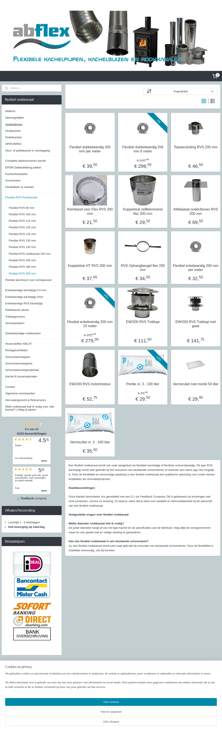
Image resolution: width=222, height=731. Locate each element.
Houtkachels (13, 130)
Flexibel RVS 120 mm (22, 227)
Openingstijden (14, 117)
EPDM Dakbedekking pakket (23, 167)
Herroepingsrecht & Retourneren (25, 400)
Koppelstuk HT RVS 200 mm (90, 266)
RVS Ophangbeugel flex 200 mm (143, 268)
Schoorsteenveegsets (18, 363)
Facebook (156, 680)
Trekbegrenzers (15, 316)
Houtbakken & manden (19, 187)
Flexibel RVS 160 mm (22, 260)
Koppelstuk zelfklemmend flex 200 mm (142, 211)
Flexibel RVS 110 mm (22, 220)
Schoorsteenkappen (17, 357)
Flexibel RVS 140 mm (22, 247)
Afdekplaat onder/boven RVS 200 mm (195, 211)
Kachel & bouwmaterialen (21, 376)
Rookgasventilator (16, 350)
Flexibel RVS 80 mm (21, 207)
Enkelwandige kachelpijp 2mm (24, 297)
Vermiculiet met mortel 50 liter (196, 384)
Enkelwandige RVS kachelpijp (23, 303)
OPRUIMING (13, 143)
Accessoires (12, 180)
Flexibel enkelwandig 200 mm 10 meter (90, 324)
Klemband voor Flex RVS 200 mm (90, 211)
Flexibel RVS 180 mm (22, 266)
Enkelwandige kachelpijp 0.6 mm (25, 290)
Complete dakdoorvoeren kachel (25, 160)
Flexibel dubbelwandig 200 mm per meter (89, 149)
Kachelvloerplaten (16, 174)
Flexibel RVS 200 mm (22, 273)
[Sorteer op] (180, 91)
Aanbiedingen (14, 124)
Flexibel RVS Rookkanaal (21, 197)
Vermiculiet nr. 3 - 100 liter (90, 442)
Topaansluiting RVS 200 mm (195, 147)
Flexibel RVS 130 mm (22, 240)
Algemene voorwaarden (20, 393)
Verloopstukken (14, 323)
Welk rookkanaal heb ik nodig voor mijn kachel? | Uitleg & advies (29, 408)
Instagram (156, 684)
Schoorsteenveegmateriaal (22, 370)
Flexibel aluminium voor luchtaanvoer (28, 280)
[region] (82, 715)
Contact (10, 386)
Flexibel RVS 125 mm (22, 234)
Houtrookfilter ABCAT (18, 343)
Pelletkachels (13, 137)
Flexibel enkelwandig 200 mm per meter (196, 268)
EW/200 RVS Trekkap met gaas (195, 324)
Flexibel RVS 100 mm (22, 214)
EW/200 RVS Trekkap (143, 322)
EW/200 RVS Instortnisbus (89, 384)
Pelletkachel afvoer (17, 310)
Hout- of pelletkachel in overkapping (27, 150)
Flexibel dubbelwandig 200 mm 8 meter (142, 149)
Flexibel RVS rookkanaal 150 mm (30, 253)
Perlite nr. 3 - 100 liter (142, 384)
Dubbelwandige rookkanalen (23, 333)
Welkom (10, 111)
